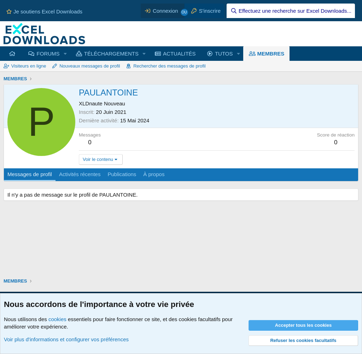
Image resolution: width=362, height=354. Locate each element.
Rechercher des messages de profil (169, 66)
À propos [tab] (153, 174)
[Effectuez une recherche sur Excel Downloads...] (291, 11)
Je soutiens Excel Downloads (44, 11)
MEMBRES (271, 54)
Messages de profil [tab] (29, 174)
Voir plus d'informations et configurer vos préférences (66, 339)
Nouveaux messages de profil (89, 66)
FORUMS (48, 54)
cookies (57, 319)
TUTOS (224, 54)
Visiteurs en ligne (28, 66)
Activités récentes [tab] (80, 174)
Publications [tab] (121, 174)
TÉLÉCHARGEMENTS (111, 54)
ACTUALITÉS (179, 54)
